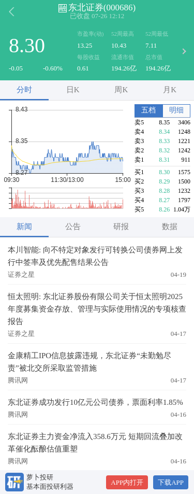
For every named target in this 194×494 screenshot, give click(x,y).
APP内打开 (127, 482)
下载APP (171, 482)
